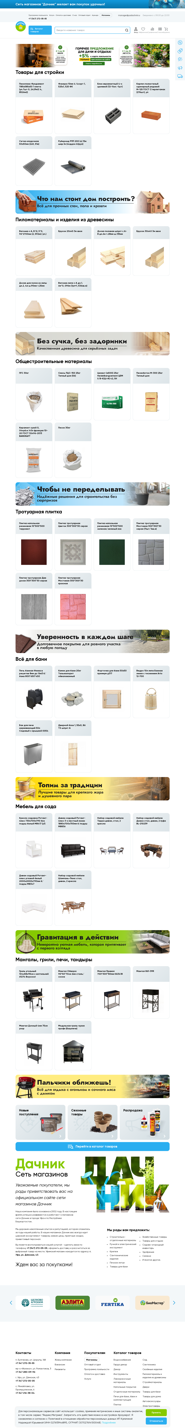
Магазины (106, 15)
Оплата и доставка (63, 15)
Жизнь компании (63, 1359)
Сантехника (149, 1364)
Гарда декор (120, 1364)
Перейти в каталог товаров (92, 1171)
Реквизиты (60, 1369)
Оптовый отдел (84, 15)
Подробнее (109, 1422)
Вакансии (60, 1364)
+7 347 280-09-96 (25, 1372)
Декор (117, 1369)
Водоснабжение (122, 1359)
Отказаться (156, 1421)
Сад (145, 1359)
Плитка (117, 1404)
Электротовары (151, 1406)
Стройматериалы (152, 1382)
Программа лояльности (38, 15)
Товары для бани (151, 1391)
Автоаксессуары (151, 1401)
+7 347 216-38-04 (25, 1393)
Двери (146, 1387)
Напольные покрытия (125, 1387)
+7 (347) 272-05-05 (38, 18)
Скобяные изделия (152, 1369)
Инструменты (121, 1374)
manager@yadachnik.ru (129, 15)
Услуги (51, 15)
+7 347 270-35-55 (25, 1363)
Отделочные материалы (127, 1391)
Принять (156, 1412)
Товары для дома (152, 1396)
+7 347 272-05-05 (25, 1380)
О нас (74, 15)
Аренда (95, 15)
